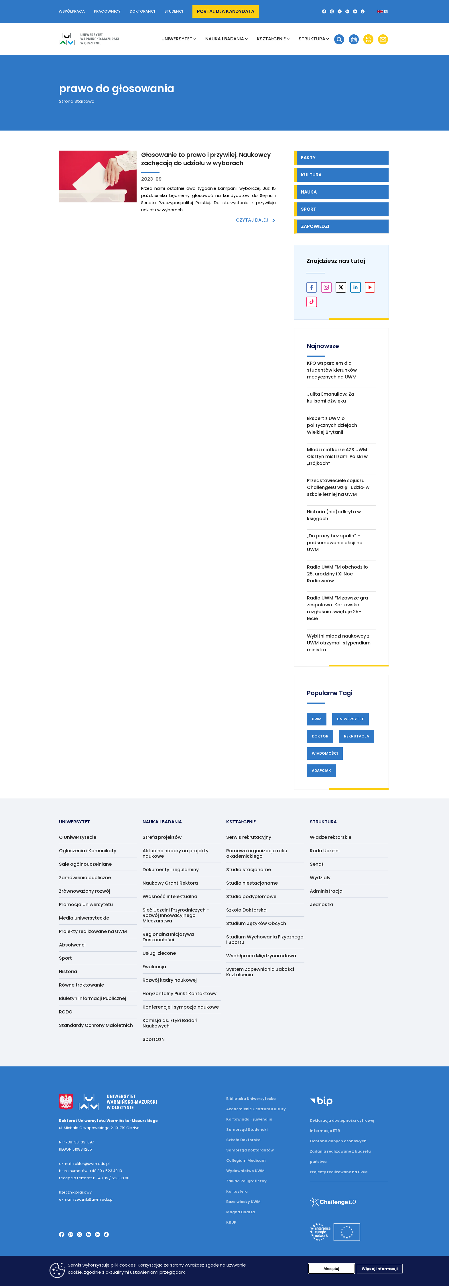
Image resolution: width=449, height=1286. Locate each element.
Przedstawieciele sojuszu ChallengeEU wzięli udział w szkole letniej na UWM (338, 487)
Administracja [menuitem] (326, 891)
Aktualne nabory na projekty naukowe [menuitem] (175, 853)
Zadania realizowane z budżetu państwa (340, 1156)
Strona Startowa (76, 101)
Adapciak (321, 770)
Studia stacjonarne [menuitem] (248, 869)
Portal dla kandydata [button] (225, 11)
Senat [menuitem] (317, 864)
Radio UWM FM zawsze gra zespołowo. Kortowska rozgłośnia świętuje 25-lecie (337, 608)
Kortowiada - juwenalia (249, 1119)
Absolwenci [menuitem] (72, 945)
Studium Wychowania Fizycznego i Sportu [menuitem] (265, 940)
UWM (317, 719)
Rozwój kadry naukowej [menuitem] (170, 980)
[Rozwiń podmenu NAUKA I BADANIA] (246, 39)
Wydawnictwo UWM (245, 1170)
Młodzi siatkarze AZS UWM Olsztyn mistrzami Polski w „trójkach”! (337, 456)
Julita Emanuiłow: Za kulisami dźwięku (330, 397)
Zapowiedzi (315, 226)
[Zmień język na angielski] (378, 11)
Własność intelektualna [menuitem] (170, 896)
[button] (339, 39)
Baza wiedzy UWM (243, 1201)
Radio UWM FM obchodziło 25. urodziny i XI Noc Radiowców (337, 574)
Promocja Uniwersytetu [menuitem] (86, 904)
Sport (308, 209)
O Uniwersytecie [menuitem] (77, 837)
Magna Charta (240, 1212)
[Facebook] (324, 11)
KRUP (231, 1222)
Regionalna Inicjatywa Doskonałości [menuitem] (168, 937)
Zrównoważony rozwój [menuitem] (84, 891)
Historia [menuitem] (68, 971)
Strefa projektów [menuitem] (162, 837)
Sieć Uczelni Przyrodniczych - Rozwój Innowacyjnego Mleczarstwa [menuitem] (176, 915)
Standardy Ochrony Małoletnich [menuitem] (96, 1025)
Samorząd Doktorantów (250, 1150)
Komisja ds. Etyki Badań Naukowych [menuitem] (170, 1023)
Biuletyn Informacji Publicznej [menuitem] (92, 998)
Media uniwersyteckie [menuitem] (84, 918)
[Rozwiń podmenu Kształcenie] (288, 39)
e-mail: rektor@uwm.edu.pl (84, 1163)
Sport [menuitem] (65, 958)
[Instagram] (332, 11)
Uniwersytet (350, 719)
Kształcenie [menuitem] (271, 39)
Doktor (320, 736)
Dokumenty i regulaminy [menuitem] (171, 869)
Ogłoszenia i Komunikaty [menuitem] (87, 850)
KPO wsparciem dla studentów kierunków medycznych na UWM (332, 370)
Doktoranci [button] (142, 11)
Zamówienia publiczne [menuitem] (85, 877)
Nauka (309, 192)
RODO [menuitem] (65, 1012)
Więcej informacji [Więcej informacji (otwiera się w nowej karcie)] (380, 1270)
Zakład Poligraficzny (246, 1181)
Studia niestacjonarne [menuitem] (252, 883)
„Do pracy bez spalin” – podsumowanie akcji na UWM (335, 542)
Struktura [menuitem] (312, 39)
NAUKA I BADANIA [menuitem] (224, 39)
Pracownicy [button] (107, 11)
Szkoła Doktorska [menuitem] (246, 910)
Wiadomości (325, 753)
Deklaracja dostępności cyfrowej (342, 1120)
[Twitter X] (340, 11)
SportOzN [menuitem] (154, 1039)
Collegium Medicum (246, 1160)
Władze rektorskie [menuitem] (330, 837)
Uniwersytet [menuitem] (177, 39)
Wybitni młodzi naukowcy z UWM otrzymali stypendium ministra (339, 643)
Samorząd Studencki (247, 1129)
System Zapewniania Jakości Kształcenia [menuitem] (260, 972)
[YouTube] (355, 11)
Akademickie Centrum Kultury (256, 1108)
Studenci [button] (173, 11)
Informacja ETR (325, 1130)
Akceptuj (331, 1270)
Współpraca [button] (72, 11)
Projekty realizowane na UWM (339, 1171)
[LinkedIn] (347, 11)
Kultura (311, 174)
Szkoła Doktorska (243, 1139)
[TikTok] (363, 11)
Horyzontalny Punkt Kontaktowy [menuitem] (179, 993)
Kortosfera (237, 1191)
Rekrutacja (356, 736)
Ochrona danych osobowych (338, 1141)
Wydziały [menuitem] (320, 877)
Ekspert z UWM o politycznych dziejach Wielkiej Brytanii (332, 425)
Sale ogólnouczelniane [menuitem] (85, 864)
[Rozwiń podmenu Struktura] (327, 39)
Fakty (308, 157)
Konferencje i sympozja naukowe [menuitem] (181, 1007)
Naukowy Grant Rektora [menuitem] (170, 883)
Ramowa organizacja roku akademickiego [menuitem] (256, 853)
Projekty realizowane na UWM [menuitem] (93, 931)
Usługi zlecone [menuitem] (159, 953)
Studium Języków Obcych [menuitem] (256, 923)
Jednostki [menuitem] (321, 904)
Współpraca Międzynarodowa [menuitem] (261, 955)
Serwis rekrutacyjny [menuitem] (248, 837)
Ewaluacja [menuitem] (154, 966)
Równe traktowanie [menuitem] (81, 985)
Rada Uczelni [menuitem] (325, 850)
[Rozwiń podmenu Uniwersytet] (194, 39)
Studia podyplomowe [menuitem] (251, 896)
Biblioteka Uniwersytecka (251, 1098)
